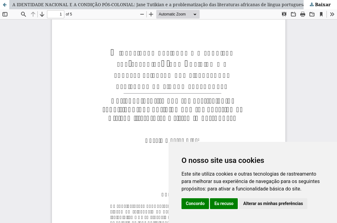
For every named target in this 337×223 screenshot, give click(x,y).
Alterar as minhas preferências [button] (273, 203)
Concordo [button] (195, 203)
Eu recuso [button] (223, 203)
